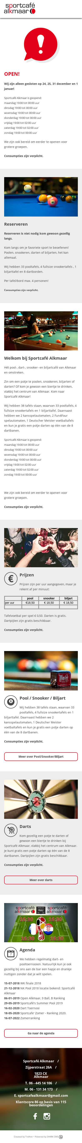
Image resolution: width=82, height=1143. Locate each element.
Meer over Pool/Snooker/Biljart (41, 756)
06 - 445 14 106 (40, 1083)
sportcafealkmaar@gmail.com (43, 1095)
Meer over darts (41, 880)
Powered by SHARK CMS (46, 1136)
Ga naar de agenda (41, 1033)
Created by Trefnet (23, 1136)
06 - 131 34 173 (41, 1089)
